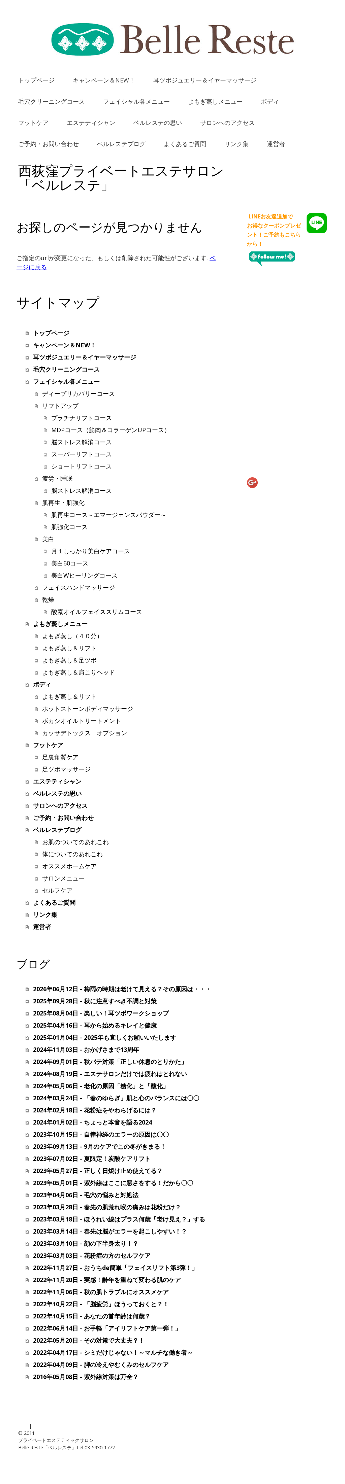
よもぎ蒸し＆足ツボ (69, 660)
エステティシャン (91, 122)
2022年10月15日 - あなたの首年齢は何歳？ (92, 1316)
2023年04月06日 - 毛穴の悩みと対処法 (85, 1195)
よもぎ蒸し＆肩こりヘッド (78, 672)
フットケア (33, 122)
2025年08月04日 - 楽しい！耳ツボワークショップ (101, 1013)
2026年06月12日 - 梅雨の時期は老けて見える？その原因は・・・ (122, 989)
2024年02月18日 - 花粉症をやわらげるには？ (95, 1110)
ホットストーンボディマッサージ (87, 708)
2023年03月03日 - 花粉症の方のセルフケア (92, 1255)
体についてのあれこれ (72, 854)
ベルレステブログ (121, 144)
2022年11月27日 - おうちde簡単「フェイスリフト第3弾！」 (115, 1268)
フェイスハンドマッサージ (78, 587)
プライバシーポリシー (56, 1425)
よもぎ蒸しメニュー (215, 101)
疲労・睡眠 (57, 478)
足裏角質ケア (60, 757)
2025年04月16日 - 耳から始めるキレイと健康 (95, 1025)
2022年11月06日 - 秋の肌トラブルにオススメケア (101, 1292)
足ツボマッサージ (66, 769)
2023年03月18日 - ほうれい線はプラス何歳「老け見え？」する (119, 1219)
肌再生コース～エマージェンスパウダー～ (108, 515)
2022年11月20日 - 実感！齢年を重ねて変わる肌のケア (107, 1280)
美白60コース (69, 563)
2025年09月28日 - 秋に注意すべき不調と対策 (95, 1001)
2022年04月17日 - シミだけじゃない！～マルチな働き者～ (113, 1352)
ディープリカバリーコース (78, 393)
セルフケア (57, 890)
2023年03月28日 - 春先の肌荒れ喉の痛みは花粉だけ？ (107, 1207)
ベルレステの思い (157, 122)
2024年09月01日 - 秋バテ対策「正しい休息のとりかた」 (110, 1062)
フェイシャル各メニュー (136, 101)
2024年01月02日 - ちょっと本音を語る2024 (92, 1122)
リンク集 (236, 144)
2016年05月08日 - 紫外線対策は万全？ (85, 1377)
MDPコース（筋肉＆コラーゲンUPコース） (110, 430)
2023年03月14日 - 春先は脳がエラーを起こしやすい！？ (110, 1231)
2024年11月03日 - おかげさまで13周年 (86, 1049)
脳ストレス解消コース (81, 442)
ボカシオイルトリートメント (81, 721)
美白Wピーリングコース (84, 575)
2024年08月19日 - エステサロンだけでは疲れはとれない (110, 1074)
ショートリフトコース (81, 466)
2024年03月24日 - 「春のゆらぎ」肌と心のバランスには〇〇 (116, 1098)
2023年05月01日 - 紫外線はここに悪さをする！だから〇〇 (113, 1183)
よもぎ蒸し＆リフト (69, 648)
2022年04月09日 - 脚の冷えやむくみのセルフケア (101, 1364)
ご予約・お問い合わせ (48, 144)
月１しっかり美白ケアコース (90, 551)
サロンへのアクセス (227, 122)
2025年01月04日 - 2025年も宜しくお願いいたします (104, 1037)
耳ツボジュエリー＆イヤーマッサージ (204, 80)
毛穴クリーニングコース (51, 101)
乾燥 (48, 599)
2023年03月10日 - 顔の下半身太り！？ (85, 1243)
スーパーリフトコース (81, 454)
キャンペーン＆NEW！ (104, 80)
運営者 (276, 144)
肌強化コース (69, 527)
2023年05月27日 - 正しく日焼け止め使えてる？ (98, 1171)
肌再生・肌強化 (63, 502)
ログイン (317, 1462)
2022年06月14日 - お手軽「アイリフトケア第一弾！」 (107, 1328)
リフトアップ (60, 406)
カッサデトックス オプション (84, 733)
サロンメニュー (63, 878)
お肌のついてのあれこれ (75, 842)
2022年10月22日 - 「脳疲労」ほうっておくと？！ (101, 1304)
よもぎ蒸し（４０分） (72, 636)
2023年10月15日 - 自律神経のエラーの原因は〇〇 (101, 1134)
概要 (23, 1425)
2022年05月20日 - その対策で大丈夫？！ (89, 1340)
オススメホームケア (69, 866)
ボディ (270, 101)
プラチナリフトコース (81, 418)
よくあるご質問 (185, 144)
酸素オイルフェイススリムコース (96, 612)
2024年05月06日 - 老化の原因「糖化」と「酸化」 (101, 1086)
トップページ (36, 80)
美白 (48, 539)
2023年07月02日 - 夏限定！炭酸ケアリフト (92, 1158)
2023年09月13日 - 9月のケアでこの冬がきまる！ (99, 1146)
